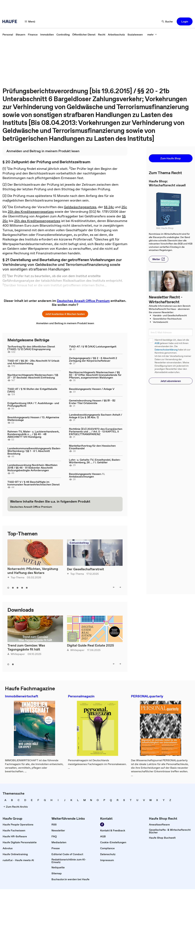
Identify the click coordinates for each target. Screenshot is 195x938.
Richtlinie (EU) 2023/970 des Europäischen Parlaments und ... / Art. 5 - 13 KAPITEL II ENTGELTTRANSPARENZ (95, 431)
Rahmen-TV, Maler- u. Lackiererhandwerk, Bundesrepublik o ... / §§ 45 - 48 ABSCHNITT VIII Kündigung (33, 434)
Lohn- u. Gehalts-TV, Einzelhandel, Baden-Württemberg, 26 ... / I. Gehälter (95, 461)
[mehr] (152, 34)
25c (124, 207)
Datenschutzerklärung (166, 349)
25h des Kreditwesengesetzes (31, 211)
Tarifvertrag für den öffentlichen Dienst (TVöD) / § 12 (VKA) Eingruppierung (31, 347)
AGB (157, 343)
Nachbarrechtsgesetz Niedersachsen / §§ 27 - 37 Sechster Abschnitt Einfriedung (32, 376)
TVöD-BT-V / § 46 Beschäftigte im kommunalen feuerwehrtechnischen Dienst (33, 483)
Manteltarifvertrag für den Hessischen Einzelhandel (92, 447)
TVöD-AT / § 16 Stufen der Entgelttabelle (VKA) (32, 390)
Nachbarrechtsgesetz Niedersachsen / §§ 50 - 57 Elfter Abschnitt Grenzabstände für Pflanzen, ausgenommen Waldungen (95, 375)
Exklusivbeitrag (79, 542)
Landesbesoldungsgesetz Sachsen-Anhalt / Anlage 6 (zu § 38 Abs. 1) (95, 416)
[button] (185, 21)
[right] (120, 587)
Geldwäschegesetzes (80, 207)
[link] (7, 34)
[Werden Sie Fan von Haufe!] (102, 824)
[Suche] (167, 21)
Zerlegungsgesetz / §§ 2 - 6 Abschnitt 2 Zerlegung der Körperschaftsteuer (93, 359)
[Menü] (30, 21)
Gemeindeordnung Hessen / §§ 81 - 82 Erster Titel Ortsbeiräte (92, 401)
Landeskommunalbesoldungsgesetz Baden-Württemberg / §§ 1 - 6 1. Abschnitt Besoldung (34, 451)
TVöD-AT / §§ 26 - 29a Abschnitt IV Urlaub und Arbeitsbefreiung (33, 362)
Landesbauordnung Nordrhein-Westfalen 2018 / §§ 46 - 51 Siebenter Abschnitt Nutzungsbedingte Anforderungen (32, 468)
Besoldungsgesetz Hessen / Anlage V (91, 389)
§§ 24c (109, 207)
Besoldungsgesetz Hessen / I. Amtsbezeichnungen (87, 475)
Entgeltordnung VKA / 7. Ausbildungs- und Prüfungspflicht (33, 404)
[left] (114, 587)
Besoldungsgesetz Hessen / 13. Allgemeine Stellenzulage (33, 418)
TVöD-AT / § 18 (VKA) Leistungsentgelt (92, 346)
